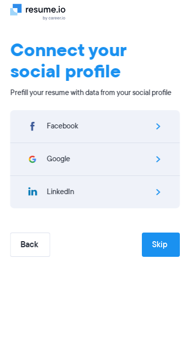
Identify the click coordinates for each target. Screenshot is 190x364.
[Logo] (41, 12)
